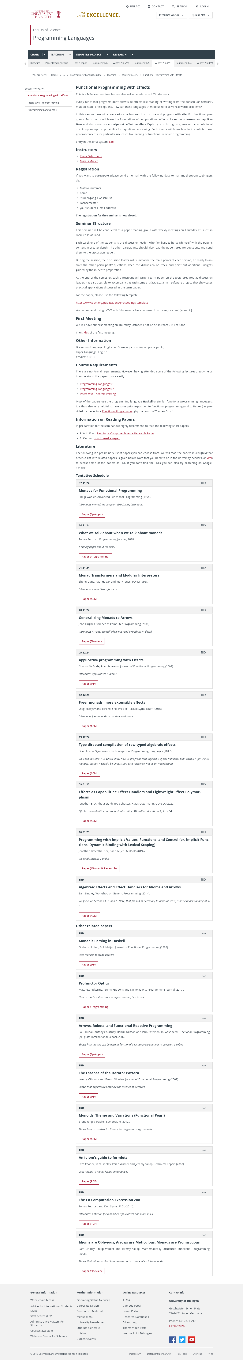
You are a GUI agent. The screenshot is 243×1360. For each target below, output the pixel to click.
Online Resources (134, 1292)
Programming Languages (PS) (86, 75)
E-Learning (129, 1322)
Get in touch (177, 1326)
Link (111, 141)
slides (85, 332)
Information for (169, 15)
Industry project (88, 54)
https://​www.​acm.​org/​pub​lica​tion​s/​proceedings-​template (112, 302)
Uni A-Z (133, 6)
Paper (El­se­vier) (92, 641)
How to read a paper (107, 438)
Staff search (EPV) (41, 1316)
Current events (86, 1338)
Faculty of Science (47, 30)
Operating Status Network (93, 1300)
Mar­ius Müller (89, 161)
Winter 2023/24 (205, 63)
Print (210, 1353)
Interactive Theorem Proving (43, 102)
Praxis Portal (131, 1311)
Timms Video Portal (135, 1327)
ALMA (126, 1300)
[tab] (144, 482)
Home (54, 75)
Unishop (82, 1333)
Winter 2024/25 (163, 63)
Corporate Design (88, 1305)
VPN (209, 457)
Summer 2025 (142, 63)
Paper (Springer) (92, 514)
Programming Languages (63, 37)
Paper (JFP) (88, 683)
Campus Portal (132, 1305)
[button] (179, 6)
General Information (43, 1292)
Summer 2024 (184, 63)
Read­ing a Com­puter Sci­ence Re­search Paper (125, 433)
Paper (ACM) (89, 598)
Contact (156, 6)
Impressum (135, 1353)
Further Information (90, 1292)
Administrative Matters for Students (47, 1323)
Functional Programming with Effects (162, 75)
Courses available (41, 1330)
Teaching (57, 54)
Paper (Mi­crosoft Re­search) (99, 868)
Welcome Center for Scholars (48, 1336)
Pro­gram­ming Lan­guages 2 (97, 388)
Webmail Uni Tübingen (137, 1333)
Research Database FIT (137, 1316)
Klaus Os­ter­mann (91, 156)
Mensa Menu (85, 1316)
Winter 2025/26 (121, 63)
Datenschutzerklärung (159, 1353)
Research (120, 54)
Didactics (35, 63)
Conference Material (90, 1311)
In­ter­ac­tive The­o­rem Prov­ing (98, 393)
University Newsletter (90, 1322)
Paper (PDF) (89, 1181)
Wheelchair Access (42, 1300)
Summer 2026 (100, 63)
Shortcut (197, 1353)
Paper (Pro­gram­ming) (95, 556)
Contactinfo (177, 1292)
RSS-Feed (182, 1353)
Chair (34, 54)
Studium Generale (88, 1327)
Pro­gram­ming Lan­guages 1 (97, 384)
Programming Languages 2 (42, 110)
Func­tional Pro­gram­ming (117, 411)
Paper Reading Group (56, 63)
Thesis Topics (80, 63)
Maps (33, 1310)
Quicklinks (199, 15)
